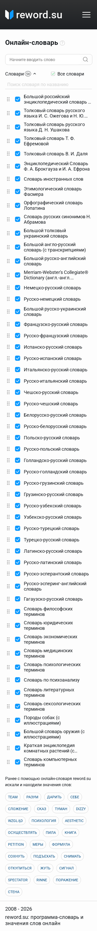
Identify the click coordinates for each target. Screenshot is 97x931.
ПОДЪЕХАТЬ (44, 856)
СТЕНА (13, 892)
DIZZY (81, 809)
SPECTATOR (18, 880)
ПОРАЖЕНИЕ (67, 880)
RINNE (41, 880)
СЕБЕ (74, 797)
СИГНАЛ (66, 868)
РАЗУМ (32, 797)
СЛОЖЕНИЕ (18, 809)
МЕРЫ (38, 844)
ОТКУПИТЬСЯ (20, 868)
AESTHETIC (74, 821)
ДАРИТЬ (54, 797)
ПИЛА (51, 833)
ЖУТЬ (45, 868)
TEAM (13, 797)
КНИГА (70, 833)
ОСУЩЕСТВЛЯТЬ (22, 833)
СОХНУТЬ (16, 856)
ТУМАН (61, 809)
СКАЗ (41, 809)
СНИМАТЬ (72, 856)
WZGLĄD (15, 821)
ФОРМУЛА (61, 844)
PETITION (16, 844)
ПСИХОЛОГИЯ (44, 821)
